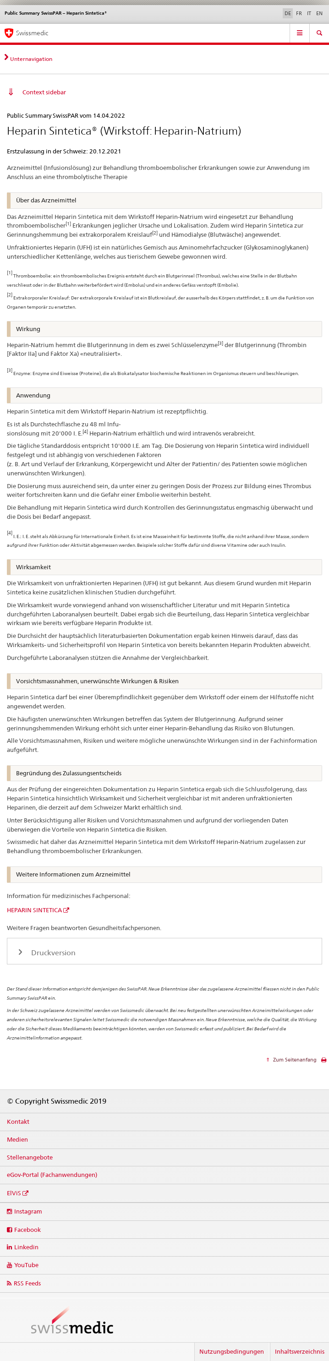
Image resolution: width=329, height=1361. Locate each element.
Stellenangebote (30, 1157)
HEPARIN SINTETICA (34, 910)
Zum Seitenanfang (294, 1059)
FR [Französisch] (299, 13)
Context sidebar (44, 92)
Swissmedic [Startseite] (32, 33)
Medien (17, 1139)
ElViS (14, 1193)
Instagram (28, 1211)
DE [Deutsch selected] (288, 13)
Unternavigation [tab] (31, 58)
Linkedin (26, 1247)
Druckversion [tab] (52, 952)
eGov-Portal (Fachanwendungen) (52, 1174)
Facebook (27, 1229)
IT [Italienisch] (309, 13)
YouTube (26, 1264)
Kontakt (18, 1121)
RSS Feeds (27, 1283)
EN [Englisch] (319, 13)
